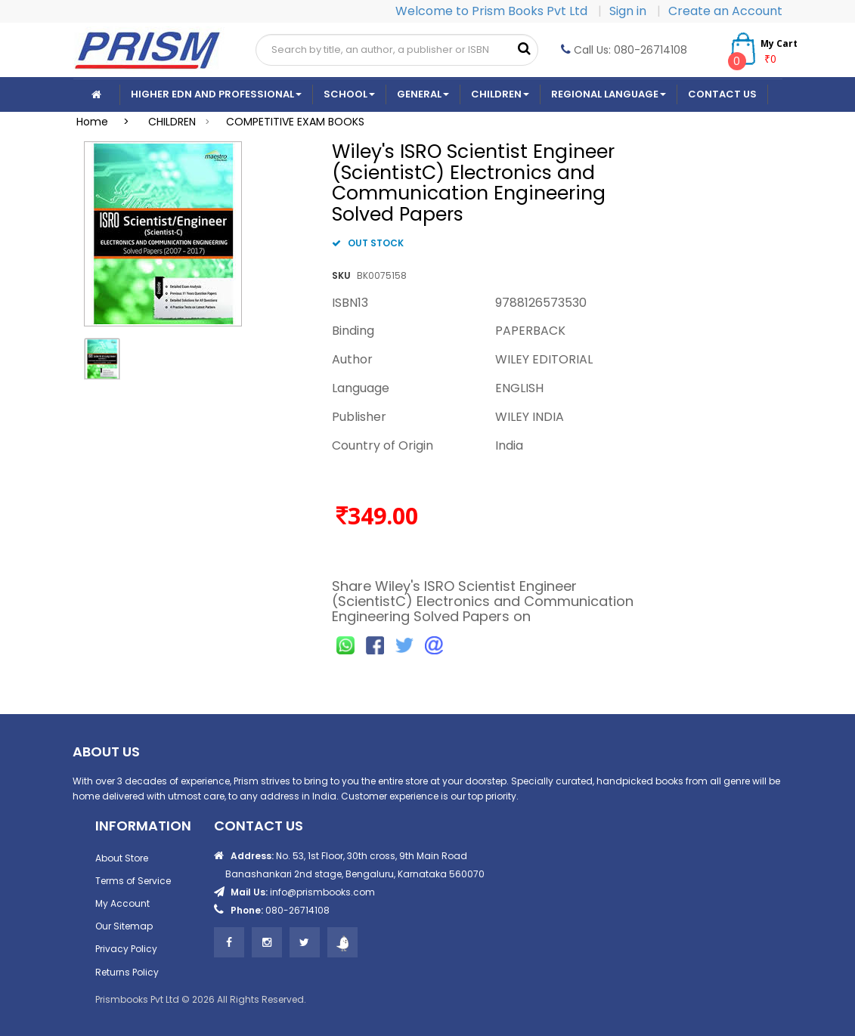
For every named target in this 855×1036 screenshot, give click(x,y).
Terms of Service (133, 880)
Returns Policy (127, 972)
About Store (121, 858)
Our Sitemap (124, 926)
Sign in (629, 11)
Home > (107, 121)
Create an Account (725, 11)
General (423, 94)
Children (500, 94)
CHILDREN (172, 121)
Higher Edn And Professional (216, 94)
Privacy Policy (126, 948)
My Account (122, 903)
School (349, 94)
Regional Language (608, 94)
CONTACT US (722, 94)
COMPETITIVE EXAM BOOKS (295, 121)
